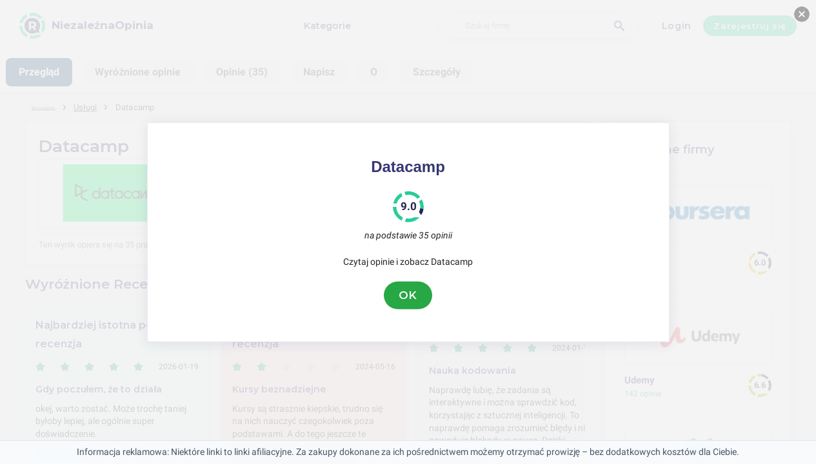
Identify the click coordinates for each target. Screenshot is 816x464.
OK (408, 295)
